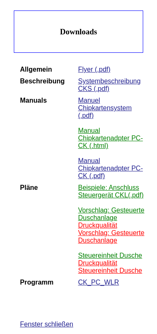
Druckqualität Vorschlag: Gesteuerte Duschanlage (111, 233)
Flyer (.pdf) (94, 69)
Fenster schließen (46, 324)
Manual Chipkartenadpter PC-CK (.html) (110, 138)
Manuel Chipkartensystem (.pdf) (104, 108)
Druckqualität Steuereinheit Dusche (110, 266)
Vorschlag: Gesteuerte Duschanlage (111, 214)
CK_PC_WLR (98, 282)
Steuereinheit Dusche (110, 255)
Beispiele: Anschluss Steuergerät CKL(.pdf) (111, 191)
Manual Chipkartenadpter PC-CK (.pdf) (110, 168)
